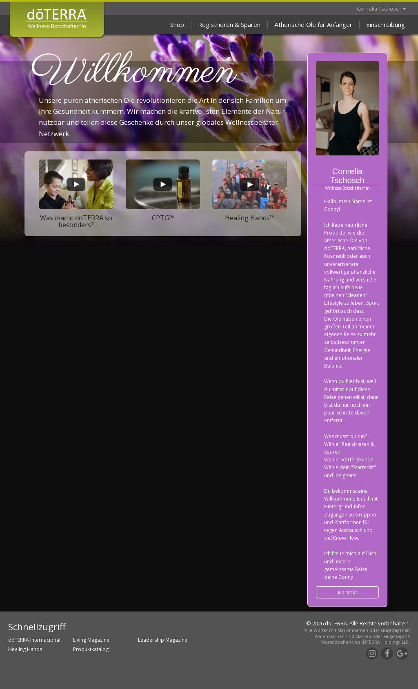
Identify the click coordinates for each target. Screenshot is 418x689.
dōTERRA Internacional (34, 639)
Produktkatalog (91, 649)
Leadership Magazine (162, 639)
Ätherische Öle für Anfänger (313, 24)
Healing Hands (25, 649)
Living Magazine (91, 639)
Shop (177, 24)
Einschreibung (385, 24)
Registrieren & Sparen (229, 24)
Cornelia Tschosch (381, 8)
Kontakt (347, 592)
